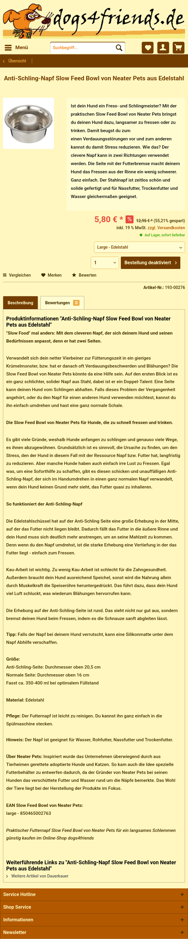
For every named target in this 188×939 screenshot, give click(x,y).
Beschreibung (20, 302)
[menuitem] (16, 48)
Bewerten (84, 275)
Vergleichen (17, 275)
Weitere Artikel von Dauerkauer (37, 876)
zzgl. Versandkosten (166, 227)
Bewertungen (62, 303)
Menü (16, 46)
